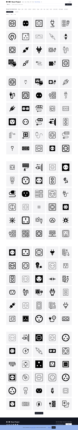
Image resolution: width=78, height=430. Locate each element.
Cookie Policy (33, 428)
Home (23, 1)
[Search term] (38, 4)
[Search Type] (8, 4)
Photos (28, 1)
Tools (33, 1)
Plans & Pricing (37, 1)
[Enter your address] (61, 424)
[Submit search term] (68, 4)
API (30, 1)
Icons (25, 1)
